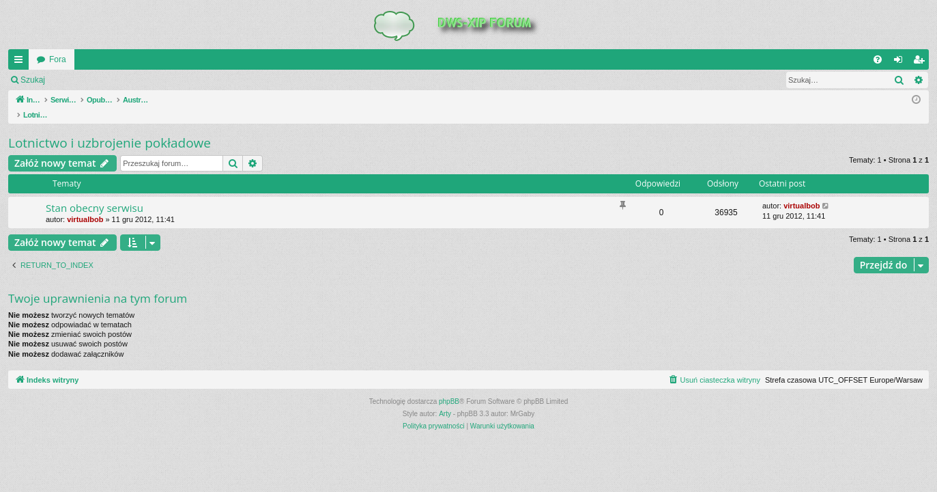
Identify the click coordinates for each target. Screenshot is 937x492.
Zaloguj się (84, 80)
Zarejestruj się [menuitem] (921, 62)
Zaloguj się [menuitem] (901, 62)
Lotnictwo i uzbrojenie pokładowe (109, 128)
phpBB (449, 387)
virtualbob (85, 205)
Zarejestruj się (149, 80)
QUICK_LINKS (21, 62)
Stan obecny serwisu (94, 193)
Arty (445, 399)
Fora (57, 59)
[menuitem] (877, 59)
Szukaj (32, 80)
